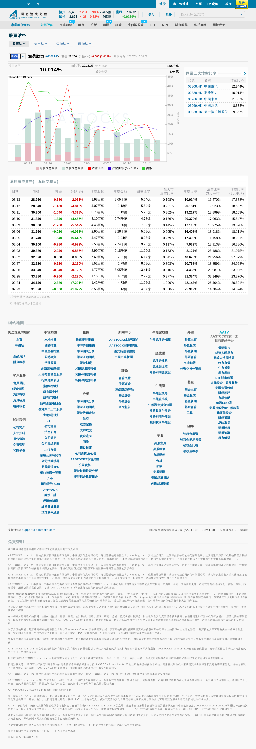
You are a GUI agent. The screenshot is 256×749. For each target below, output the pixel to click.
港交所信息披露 (124, 351)
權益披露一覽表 (50, 472)
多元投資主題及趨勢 (224, 382)
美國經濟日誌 (160, 477)
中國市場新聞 (125, 357)
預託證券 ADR (50, 483)
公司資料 (86, 465)
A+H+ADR (50, 489)
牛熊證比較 (160, 399)
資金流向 (86, 436)
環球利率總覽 (50, 512)
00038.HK (195, 112)
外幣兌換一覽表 (190, 368)
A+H (50, 478)
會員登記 (19, 383)
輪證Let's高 (224, 402)
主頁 (19, 339)
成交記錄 (86, 424)
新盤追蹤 (224, 432)
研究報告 (125, 407)
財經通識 (224, 417)
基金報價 (191, 395)
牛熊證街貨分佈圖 (160, 404)
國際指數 (50, 345)
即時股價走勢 (86, 412)
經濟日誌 (50, 495)
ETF (50, 420)
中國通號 (211, 105)
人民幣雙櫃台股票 (50, 374)
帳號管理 (19, 388)
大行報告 (50, 449)
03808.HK (195, 86)
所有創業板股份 (50, 403)
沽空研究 (50, 432)
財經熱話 (224, 392)
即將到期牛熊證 (160, 416)
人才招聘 (19, 433)
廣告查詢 (19, 438)
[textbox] (212, 14)
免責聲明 (19, 444)
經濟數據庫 (50, 500)
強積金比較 (190, 445)
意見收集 (19, 400)
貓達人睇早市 (224, 353)
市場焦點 (224, 397)
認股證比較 (160, 366)
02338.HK (52, 56)
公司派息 (50, 437)
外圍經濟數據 (160, 483)
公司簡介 (19, 427)
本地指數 (50, 339)
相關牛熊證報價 (85, 374)
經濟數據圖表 (50, 506)
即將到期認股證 (160, 372)
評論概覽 (125, 378)
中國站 (19, 345)
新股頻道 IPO (50, 466)
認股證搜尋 (160, 360)
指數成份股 (50, 386)
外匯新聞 (191, 351)
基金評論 (125, 395)
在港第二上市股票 (50, 409)
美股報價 (160, 449)
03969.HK (195, 105)
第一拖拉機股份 (216, 112)
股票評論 (125, 383)
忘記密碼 (19, 394)
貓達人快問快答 (224, 358)
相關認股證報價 (85, 368)
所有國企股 (50, 391)
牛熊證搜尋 (160, 393)
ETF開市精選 (224, 377)
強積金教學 (190, 451)
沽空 (86, 418)
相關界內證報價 (85, 380)
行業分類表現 (50, 380)
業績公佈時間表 (50, 455)
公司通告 (50, 426)
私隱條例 (19, 450)
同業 (86, 441)
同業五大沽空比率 (201, 73)
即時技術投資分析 (86, 470)
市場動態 (160, 454)
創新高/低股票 (50, 368)
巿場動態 (191, 363)
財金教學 (19, 362)
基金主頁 (191, 389)
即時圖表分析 (86, 351)
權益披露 (86, 447)
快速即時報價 (86, 339)
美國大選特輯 (224, 387)
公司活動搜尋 (50, 461)
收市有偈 (224, 363)
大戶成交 (86, 430)
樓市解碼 (224, 437)
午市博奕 (224, 368)
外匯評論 (125, 401)
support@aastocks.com (38, 529)
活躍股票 (50, 363)
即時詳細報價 (86, 345)
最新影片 (224, 348)
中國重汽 (211, 86)
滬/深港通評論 (124, 389)
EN (37, 4)
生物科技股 (50, 415)
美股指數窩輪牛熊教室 (224, 407)
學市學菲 (224, 372)
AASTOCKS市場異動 (85, 459)
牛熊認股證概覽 (160, 339)
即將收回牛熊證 (160, 410)
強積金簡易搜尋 (190, 439)
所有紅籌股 (50, 397)
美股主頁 (160, 443)
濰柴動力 (211, 92)
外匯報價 (191, 345)
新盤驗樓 (224, 427)
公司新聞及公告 (85, 453)
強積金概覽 (190, 433)
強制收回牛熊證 (160, 422)
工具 (191, 412)
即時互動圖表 (86, 357)
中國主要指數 (50, 351)
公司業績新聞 (50, 443)
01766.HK (195, 99)
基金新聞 (191, 401)
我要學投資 (224, 412)
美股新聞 (160, 471)
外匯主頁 (191, 339)
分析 (160, 460)
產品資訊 (19, 356)
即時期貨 (50, 357)
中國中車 (211, 99)
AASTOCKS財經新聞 (124, 339)
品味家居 (224, 422)
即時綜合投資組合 (86, 476)
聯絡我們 (19, 406)
